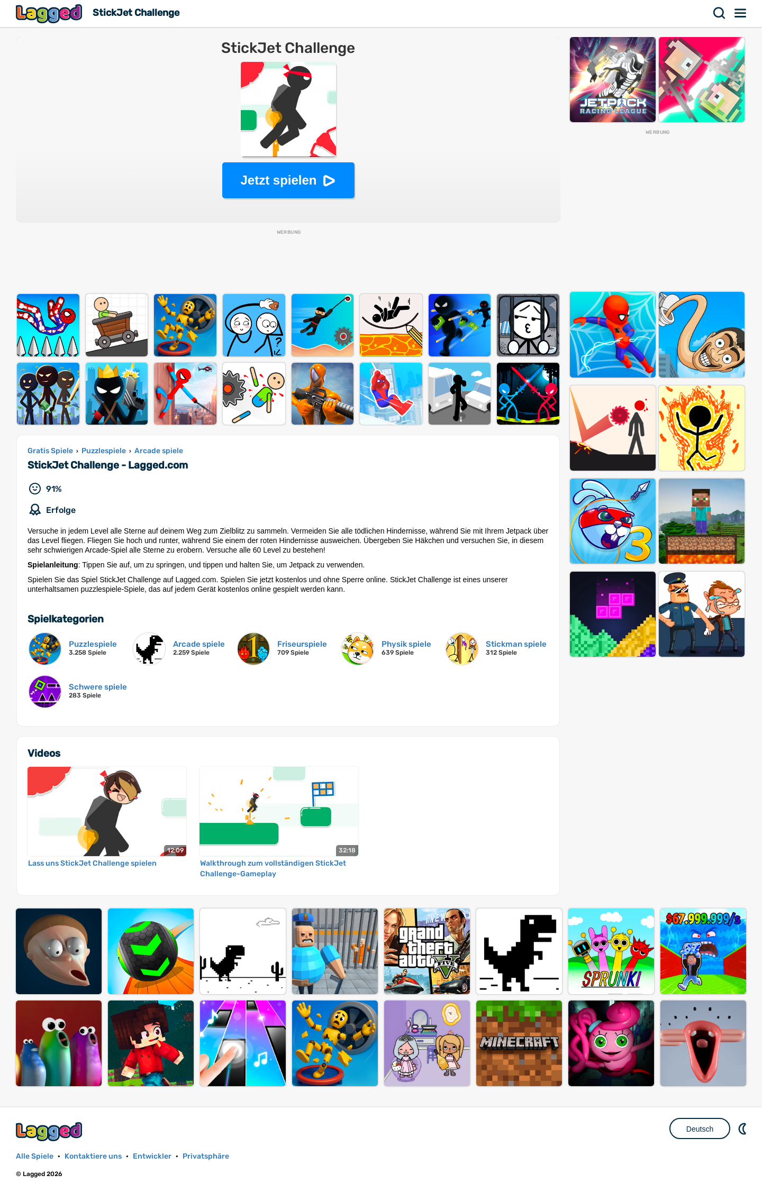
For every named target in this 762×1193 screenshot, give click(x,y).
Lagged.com (50, 1131)
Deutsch (699, 1129)
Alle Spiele (34, 1156)
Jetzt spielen (278, 180)
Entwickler (152, 1156)
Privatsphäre (206, 1156)
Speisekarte (740, 13)
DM (743, 1128)
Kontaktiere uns (93, 1156)
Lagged (50, 13)
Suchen (719, 13)
